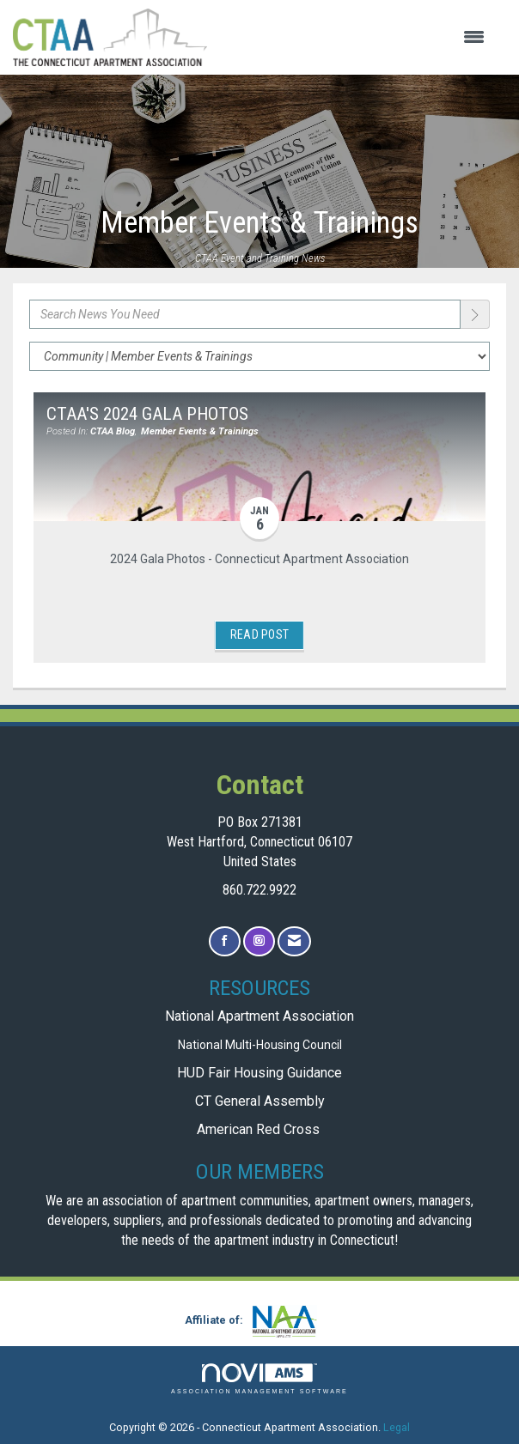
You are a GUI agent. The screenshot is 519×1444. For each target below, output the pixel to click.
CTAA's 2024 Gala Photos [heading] (147, 414)
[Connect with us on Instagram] (259, 941)
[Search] (475, 314)
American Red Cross (260, 1129)
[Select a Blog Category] (259, 356)
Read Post (259, 634)
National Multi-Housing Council (260, 1045)
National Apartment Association (259, 1016)
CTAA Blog (112, 431)
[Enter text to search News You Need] (245, 314)
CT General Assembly (260, 1101)
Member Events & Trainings (200, 431)
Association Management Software (259, 1379)
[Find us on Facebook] (225, 941)
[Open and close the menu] (354, 38)
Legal (396, 1427)
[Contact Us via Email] (294, 941)
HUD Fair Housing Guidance (259, 1073)
